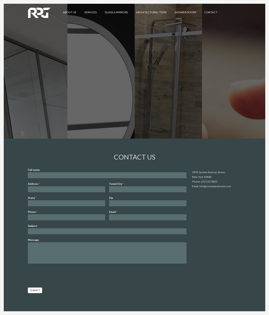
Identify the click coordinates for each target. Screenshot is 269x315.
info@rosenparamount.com (215, 185)
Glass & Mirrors (116, 12)
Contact (211, 12)
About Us (69, 12)
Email (113, 211)
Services (90, 12)
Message (33, 239)
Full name (34, 169)
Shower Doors (185, 12)
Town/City (116, 183)
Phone (32, 211)
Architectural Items (151, 12)
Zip (111, 197)
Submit (35, 289)
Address (34, 183)
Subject (32, 225)
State (32, 197)
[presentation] (56, 274)
